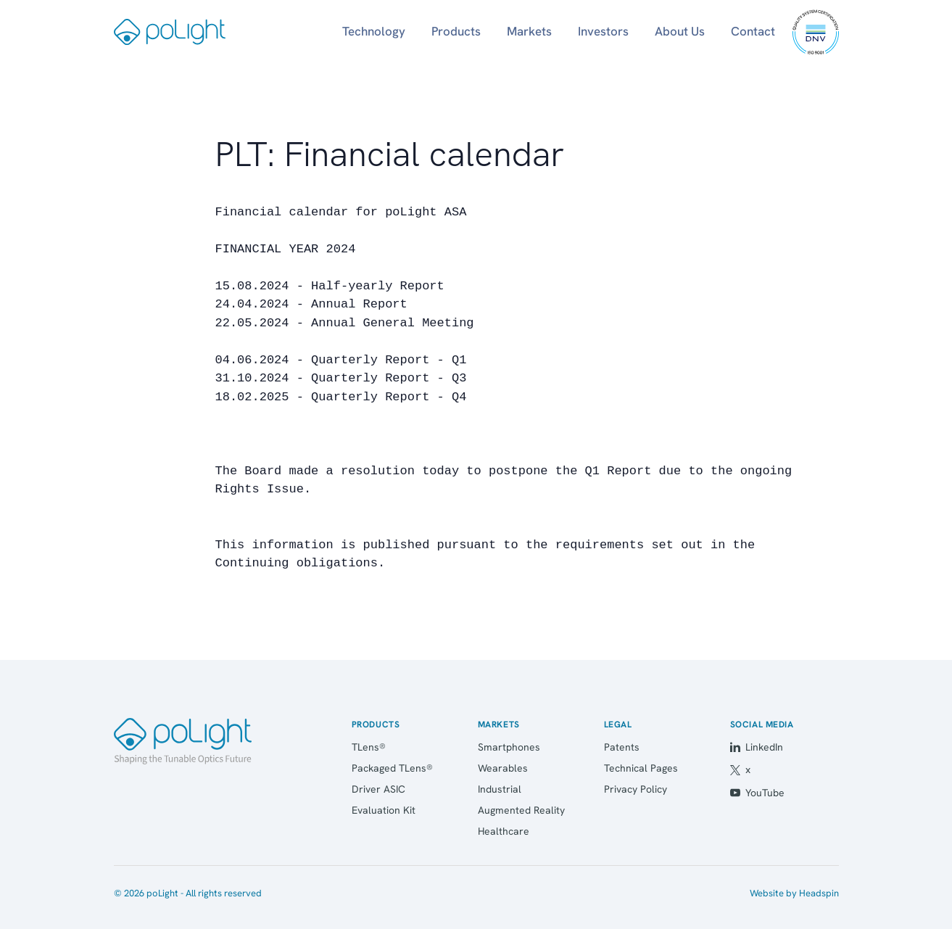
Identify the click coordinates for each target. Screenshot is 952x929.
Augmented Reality (521, 810)
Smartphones (509, 746)
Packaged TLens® (392, 768)
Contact (753, 31)
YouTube (757, 792)
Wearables (503, 768)
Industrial (499, 789)
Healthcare (503, 831)
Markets (529, 31)
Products (456, 31)
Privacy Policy (635, 789)
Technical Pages (641, 768)
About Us (680, 31)
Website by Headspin (794, 893)
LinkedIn (756, 746)
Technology (373, 31)
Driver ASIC (378, 789)
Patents (622, 746)
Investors (603, 31)
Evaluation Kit (383, 810)
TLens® (369, 746)
